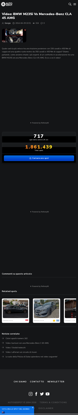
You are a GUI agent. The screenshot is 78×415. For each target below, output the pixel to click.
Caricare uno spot (39, 158)
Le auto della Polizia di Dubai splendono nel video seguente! (31, 356)
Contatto (37, 381)
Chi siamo (20, 381)
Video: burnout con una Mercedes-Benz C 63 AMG (27, 343)
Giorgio (8, 23)
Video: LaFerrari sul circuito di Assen (21, 352)
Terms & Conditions (53, 402)
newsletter (56, 381)
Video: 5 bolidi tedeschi (16, 347)
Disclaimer (46, 408)
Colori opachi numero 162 (17, 338)
